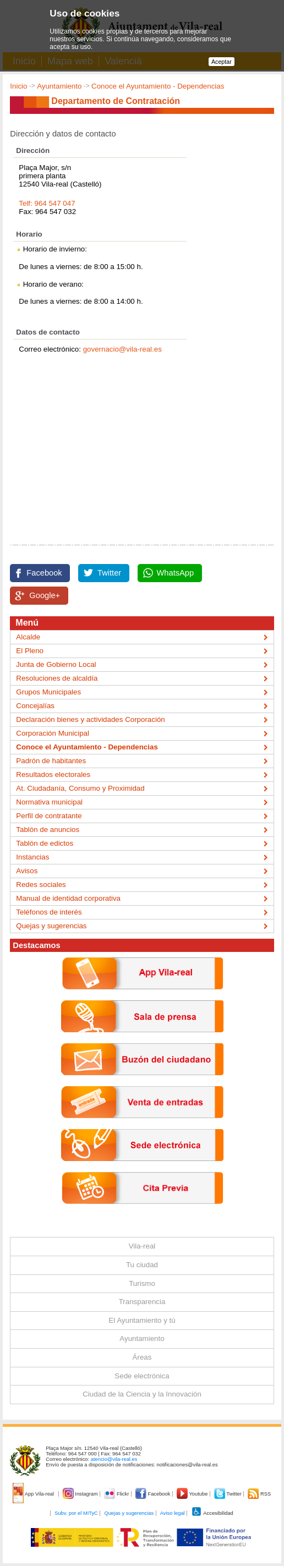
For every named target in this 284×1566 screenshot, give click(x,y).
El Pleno (29, 651)
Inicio (18, 86)
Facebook (44, 572)
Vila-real (142, 1246)
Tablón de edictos (44, 843)
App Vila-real (34, 1494)
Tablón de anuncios (47, 829)
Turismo (142, 1283)
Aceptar (221, 61)
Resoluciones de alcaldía (56, 678)
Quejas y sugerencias (51, 926)
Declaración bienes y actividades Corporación (90, 719)
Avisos (26, 871)
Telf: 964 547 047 (47, 203)
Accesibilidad (212, 1513)
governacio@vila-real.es (122, 349)
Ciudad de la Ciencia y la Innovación (142, 1394)
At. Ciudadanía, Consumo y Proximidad (80, 788)
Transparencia (142, 1301)
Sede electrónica (141, 1376)
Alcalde (28, 637)
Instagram (81, 1494)
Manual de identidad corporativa (68, 898)
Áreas (142, 1357)
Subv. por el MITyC (76, 1513)
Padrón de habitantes (51, 761)
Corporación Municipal (52, 733)
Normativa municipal (49, 802)
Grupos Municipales (48, 692)
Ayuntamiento (59, 86)
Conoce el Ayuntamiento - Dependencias (157, 86)
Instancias (32, 857)
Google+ (44, 595)
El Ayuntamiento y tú (141, 1320)
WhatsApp (175, 572)
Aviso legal (172, 1513)
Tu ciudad (142, 1265)
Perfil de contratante (48, 816)
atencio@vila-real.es (114, 1459)
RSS (259, 1494)
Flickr (117, 1494)
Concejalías (35, 706)
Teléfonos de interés (48, 912)
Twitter (109, 572)
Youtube (193, 1494)
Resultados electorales (53, 774)
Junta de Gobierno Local (56, 664)
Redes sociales (40, 884)
